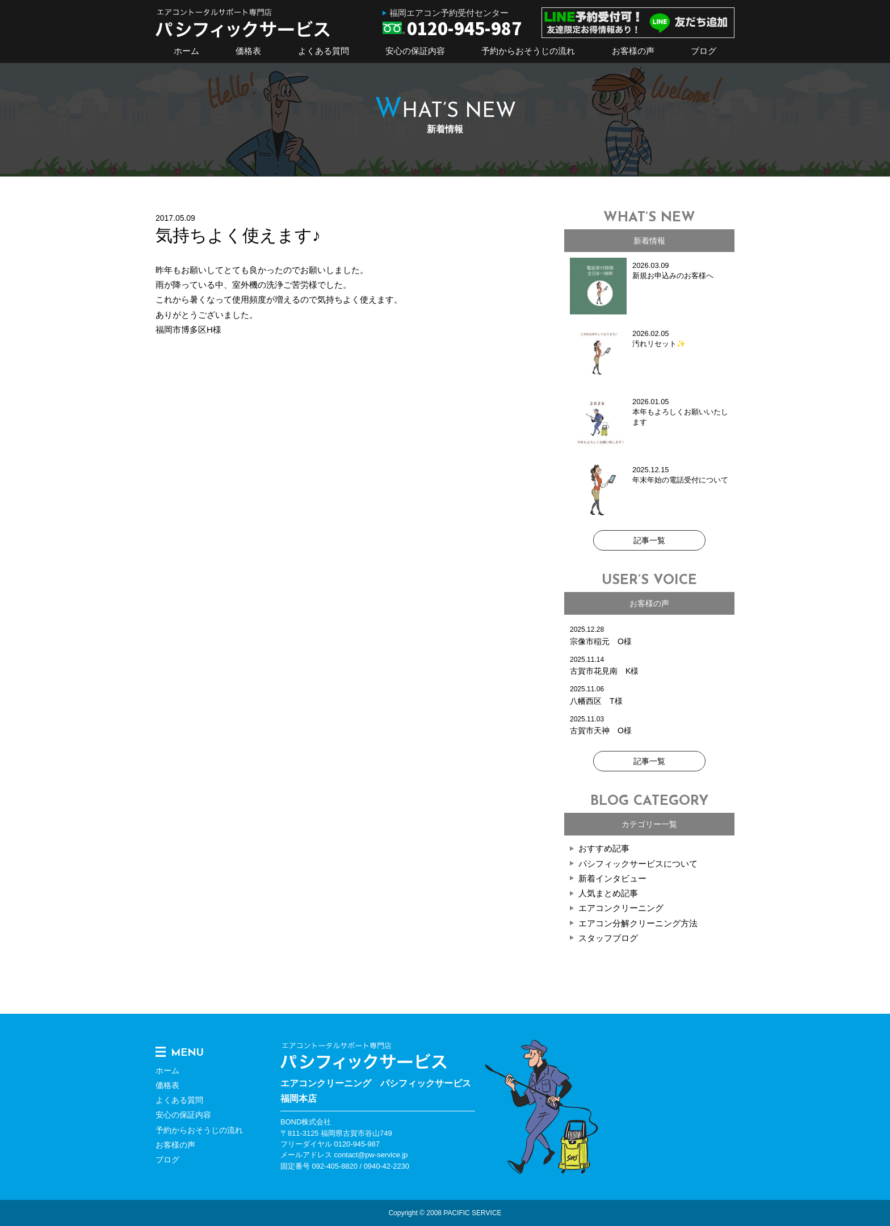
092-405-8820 (335, 1166)
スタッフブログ (608, 938)
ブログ (703, 51)
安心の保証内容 (415, 51)
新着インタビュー (612, 878)
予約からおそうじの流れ (528, 51)
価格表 (248, 51)
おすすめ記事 (603, 848)
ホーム (186, 51)
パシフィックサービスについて (638, 863)
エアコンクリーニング (621, 908)
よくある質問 (323, 51)
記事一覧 (649, 540)
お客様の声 (633, 51)
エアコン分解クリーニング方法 (638, 923)
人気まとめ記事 (608, 893)
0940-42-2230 (386, 1166)
